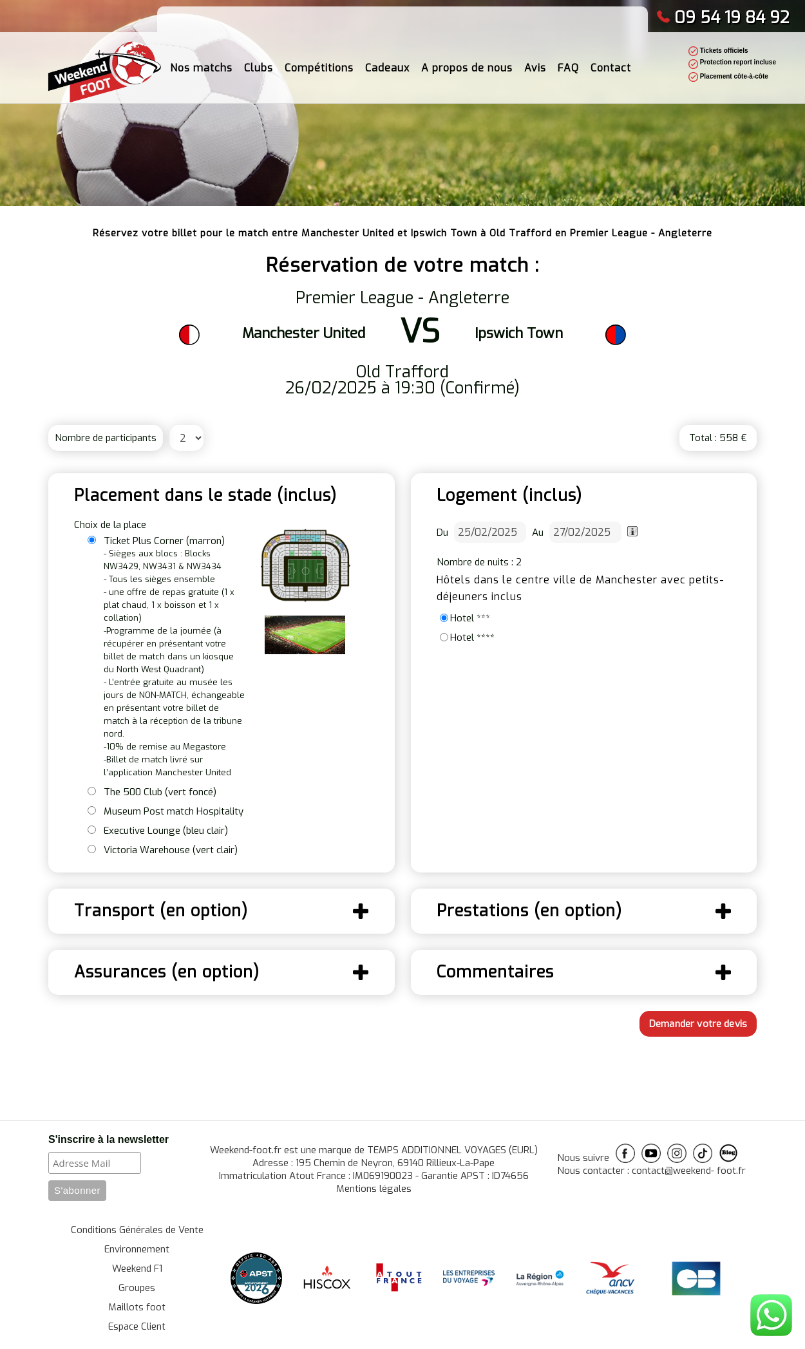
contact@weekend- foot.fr (689, 1170)
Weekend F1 (137, 1268)
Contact (611, 64)
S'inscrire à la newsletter (108, 1139)
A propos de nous (467, 64)
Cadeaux (387, 64)
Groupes (136, 1287)
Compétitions (319, 64)
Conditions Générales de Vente (137, 1229)
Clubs (258, 64)
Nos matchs (201, 64)
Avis (535, 64)
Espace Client (137, 1326)
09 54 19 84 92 (723, 17)
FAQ (568, 64)
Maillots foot (137, 1307)
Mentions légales (374, 1188)
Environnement (136, 1249)
